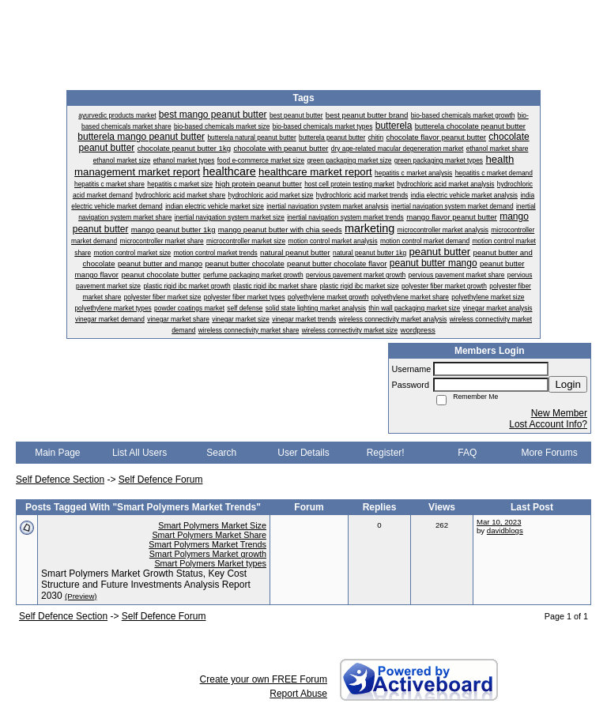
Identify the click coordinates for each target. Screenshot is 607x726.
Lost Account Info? (548, 424)
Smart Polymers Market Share (209, 535)
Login (568, 384)
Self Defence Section (60, 479)
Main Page (57, 452)
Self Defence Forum (161, 479)
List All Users (139, 452)
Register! (386, 452)
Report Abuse (298, 693)
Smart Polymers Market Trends (207, 544)
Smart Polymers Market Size (212, 525)
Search (221, 452)
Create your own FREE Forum (263, 679)
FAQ (467, 452)
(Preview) (81, 596)
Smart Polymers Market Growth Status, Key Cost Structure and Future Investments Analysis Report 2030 (146, 584)
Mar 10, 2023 (499, 521)
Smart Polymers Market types (210, 563)
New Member (559, 413)
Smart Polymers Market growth (207, 554)
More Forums (549, 452)
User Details (303, 452)
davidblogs (505, 530)
